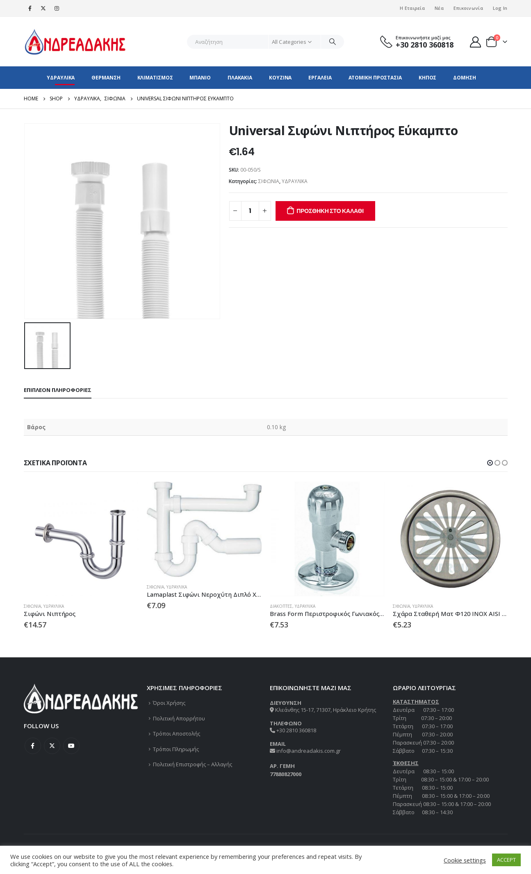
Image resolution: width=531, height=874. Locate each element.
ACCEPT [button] (506, 859)
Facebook (33, 746)
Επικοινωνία (468, 8)
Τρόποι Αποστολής (176, 733)
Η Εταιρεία (412, 8)
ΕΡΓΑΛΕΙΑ (319, 77)
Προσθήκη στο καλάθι (330, 211)
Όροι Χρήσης (169, 702)
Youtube (71, 746)
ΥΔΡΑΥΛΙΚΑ (61, 77)
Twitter (52, 746)
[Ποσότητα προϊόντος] (250, 211)
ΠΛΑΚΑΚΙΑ (240, 77)
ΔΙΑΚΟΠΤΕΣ (281, 606)
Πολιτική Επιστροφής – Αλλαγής (192, 764)
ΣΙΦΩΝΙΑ (268, 181)
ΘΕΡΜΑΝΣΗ (105, 77)
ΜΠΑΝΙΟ (199, 77)
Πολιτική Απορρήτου (179, 718)
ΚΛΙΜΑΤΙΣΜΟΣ (155, 77)
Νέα (439, 8)
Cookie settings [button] (465, 860)
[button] (490, 463)
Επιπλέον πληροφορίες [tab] (57, 390)
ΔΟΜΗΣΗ (464, 77)
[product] (81, 539)
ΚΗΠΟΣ (428, 77)
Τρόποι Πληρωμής (176, 749)
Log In (500, 8)
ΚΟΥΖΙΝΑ (280, 77)
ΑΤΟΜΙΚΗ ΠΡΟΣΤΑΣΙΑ (375, 77)
